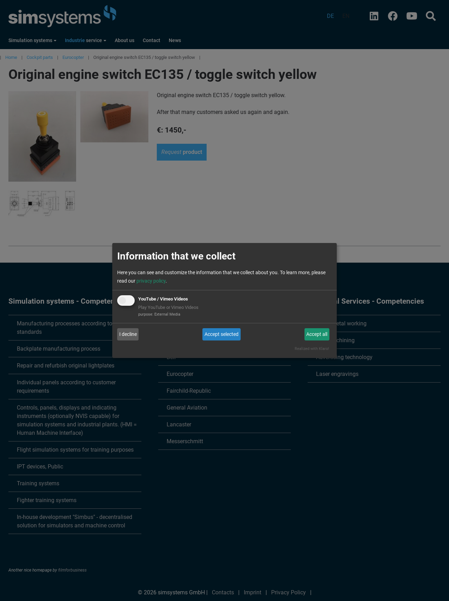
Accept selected (222, 334)
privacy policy (151, 281)
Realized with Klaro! (312, 348)
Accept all (316, 334)
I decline (128, 334)
